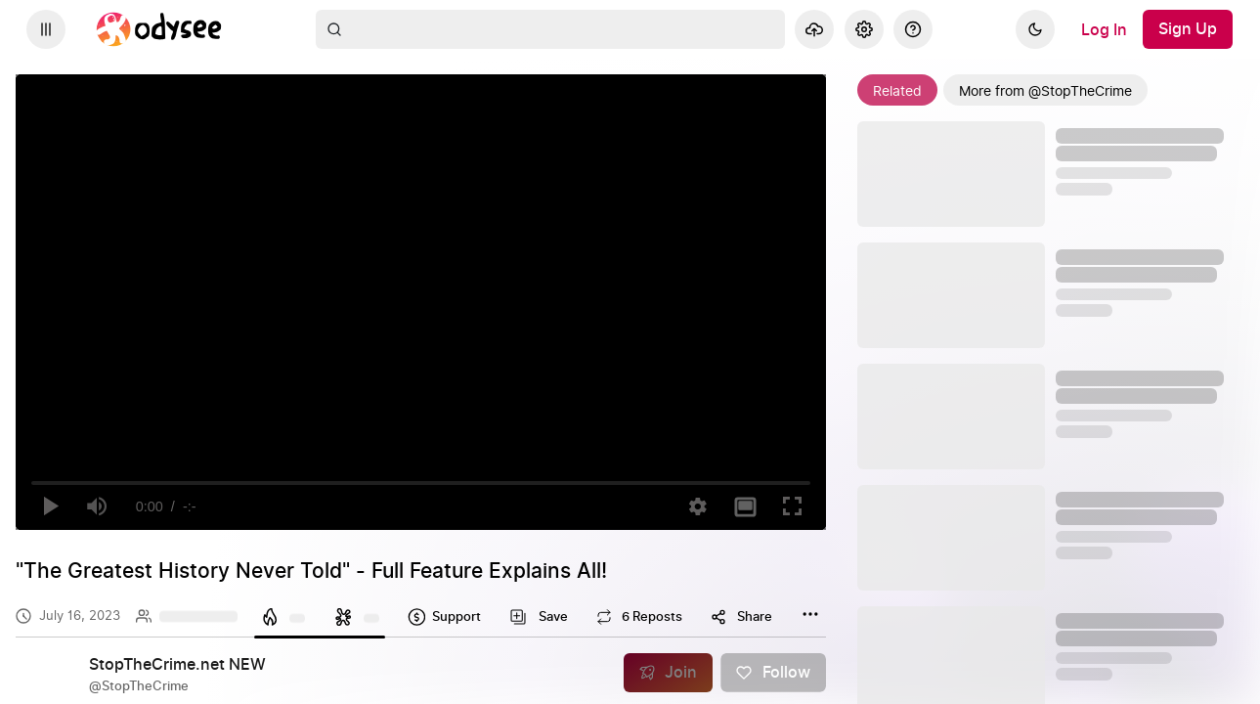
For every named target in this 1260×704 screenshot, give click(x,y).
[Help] (913, 29)
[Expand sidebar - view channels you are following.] (45, 29)
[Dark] (1035, 29)
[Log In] (1104, 29)
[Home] (159, 29)
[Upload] (814, 29)
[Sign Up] (1188, 29)
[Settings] (864, 29)
